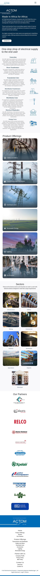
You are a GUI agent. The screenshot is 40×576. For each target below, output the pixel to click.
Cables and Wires (20, 543)
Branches (20, 564)
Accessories (20, 547)
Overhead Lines (20, 545)
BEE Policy (20, 559)
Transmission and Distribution (20, 541)
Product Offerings (19, 532)
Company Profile (20, 555)
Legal (22, 572)
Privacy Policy (20, 557)
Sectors (20, 534)
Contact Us (7, 40)
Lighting (20, 548)
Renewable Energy (20, 550)
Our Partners (20, 536)
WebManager (32, 570)
